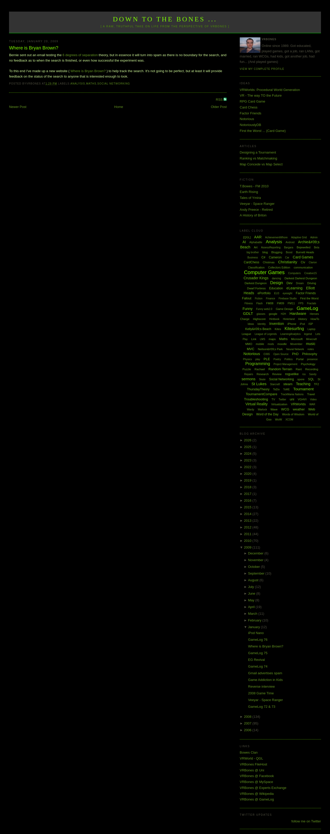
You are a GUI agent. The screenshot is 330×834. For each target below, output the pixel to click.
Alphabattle (255, 242)
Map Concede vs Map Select (261, 164)
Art (256, 247)
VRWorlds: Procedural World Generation (270, 90)
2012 (248, 527)
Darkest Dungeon (256, 283)
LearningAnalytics (290, 334)
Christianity (287, 262)
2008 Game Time (261, 693)
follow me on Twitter (306, 821)
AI (244, 242)
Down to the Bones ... (165, 19)
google (273, 313)
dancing (276, 278)
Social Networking (113, 83)
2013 (248, 521)
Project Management (285, 364)
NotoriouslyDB (250, 125)
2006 (248, 730)
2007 (248, 723)
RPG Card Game (252, 101)
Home (118, 107)
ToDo (276, 389)
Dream (300, 283)
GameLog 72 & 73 (261, 707)
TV (273, 399)
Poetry (277, 359)
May (251, 600)
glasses (261, 314)
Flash (259, 303)
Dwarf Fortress (256, 288)
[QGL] (247, 237)
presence (312, 359)
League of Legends (266, 334)
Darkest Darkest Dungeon (300, 278)
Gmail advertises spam (265, 673)
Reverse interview (261, 686)
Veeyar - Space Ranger (257, 204)
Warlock (262, 409)
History (302, 319)
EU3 (276, 293)
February (255, 620)
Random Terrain (280, 369)
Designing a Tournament (258, 152)
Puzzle (247, 369)
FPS (301, 303)
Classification (256, 267)
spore (300, 379)
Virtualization (279, 404)
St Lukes (258, 384)
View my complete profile (262, 69)
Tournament (303, 389)
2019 (248, 480)
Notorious (247, 119)
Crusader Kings (256, 278)
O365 (266, 354)
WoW (278, 419)
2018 (248, 487)
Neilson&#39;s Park (270, 349)
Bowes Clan (249, 752)
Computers (294, 273)
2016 (248, 500)
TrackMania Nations (292, 394)
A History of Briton (253, 215)
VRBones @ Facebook (257, 776)
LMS (262, 339)
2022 (248, 467)
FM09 (280, 303)
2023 (248, 460)
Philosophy (309, 354)
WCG (285, 409)
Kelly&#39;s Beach (258, 329)
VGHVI (302, 399)
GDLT (248, 313)
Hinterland (289, 319)
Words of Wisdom (293, 414)
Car (287, 257)
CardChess (251, 262)
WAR (312, 404)
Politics (288, 359)
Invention (276, 324)
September (256, 573)
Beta (316, 247)
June (252, 593)
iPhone (291, 323)
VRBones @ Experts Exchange (263, 788)
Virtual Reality (256, 404)
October (254, 567)
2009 (248, 547)
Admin (313, 237)
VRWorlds (298, 404)
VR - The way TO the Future (261, 95)
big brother (252, 252)
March (253, 614)
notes (311, 349)
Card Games (303, 257)
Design (276, 283)
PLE (267, 359)
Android (290, 242)
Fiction (258, 298)
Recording (311, 369)
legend (308, 334)
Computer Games (264, 272)
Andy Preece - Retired (256, 210)
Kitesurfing (294, 328)
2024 (248, 454)
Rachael (259, 369)
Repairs (248, 374)
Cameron (275, 257)
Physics (247, 359)
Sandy (312, 374)
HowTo (315, 319)
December (256, 553)
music (311, 344)
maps (272, 339)
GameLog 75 (257, 653)
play (257, 359)
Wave (274, 409)
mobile (260, 344)
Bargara (288, 247)
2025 (248, 447)
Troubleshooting (256, 399)
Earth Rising (249, 192)
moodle (282, 344)
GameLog (307, 308)
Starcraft (275, 384)
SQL (311, 379)
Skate (262, 379)
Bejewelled (303, 247)
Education (276, 288)
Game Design (284, 308)
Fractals (311, 303)
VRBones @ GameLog (257, 799)
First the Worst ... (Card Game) (263, 131)
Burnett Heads (305, 252)
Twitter (282, 399)
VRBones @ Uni (252, 770)
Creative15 (310, 273)
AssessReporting (270, 247)
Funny (248, 309)
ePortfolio (264, 293)
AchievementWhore (276, 237)
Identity (262, 324)
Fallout (246, 298)
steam (287, 384)
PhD (295, 354)
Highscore (259, 319)
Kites (278, 329)
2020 (248, 474)
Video (313, 399)
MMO (248, 344)
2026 (248, 440)
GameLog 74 (257, 666)
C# (263, 257)
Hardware (298, 313)
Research (263, 374)
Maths (91, 83)
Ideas (251, 324)
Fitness (248, 303)
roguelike (292, 374)
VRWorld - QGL (251, 758)
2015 (248, 507)
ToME (286, 389)
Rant (299, 369)
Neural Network (295, 349)
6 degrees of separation (80, 55)
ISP (310, 323)
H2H (283, 314)
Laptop (312, 329)
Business (253, 257)
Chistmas (269, 262)
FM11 (291, 303)
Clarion (313, 262)
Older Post (219, 107)
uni (292, 399)
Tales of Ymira (250, 198)
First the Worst (309, 298)
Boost (289, 252)
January (254, 627)
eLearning (294, 288)
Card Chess (249, 107)
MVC (250, 349)
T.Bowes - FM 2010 (254, 186)
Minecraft (311, 339)
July (251, 587)
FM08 (269, 303)
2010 (248, 541)
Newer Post (17, 107)
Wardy (250, 409)
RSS (220, 100)
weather (299, 409)
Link (253, 339)
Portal (300, 359)
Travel (311, 394)
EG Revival (256, 660)
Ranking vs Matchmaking (258, 158)
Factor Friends (250, 113)
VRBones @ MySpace (256, 782)
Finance (270, 298)
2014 (248, 514)
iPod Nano (256, 633)
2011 (248, 534)
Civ (303, 262)
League (246, 333)
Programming (257, 363)
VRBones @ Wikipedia (257, 794)
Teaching (303, 384)
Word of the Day (267, 414)
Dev (289, 283)
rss (304, 374)
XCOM (289, 419)
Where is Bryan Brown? (33, 47)
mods (271, 344)
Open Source (280, 354)
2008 (248, 717)
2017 (248, 494)
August (253, 580)
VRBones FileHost (253, 764)
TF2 (316, 384)
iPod (302, 324)
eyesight (287, 293)
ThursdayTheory (258, 389)
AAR (258, 237)
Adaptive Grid (299, 237)
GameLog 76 (257, 640)
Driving (311, 283)
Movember (296, 344)
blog (265, 252)
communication (303, 267)
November (256, 560)
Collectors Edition (279, 267)
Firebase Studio (288, 298)
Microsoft (297, 339)
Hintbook (274, 319)
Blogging (276, 252)
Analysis (77, 83)
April (252, 607)
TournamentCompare (261, 394)
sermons (248, 379)
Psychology (308, 364)
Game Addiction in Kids (265, 680)
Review (277, 374)
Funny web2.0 (264, 309)
